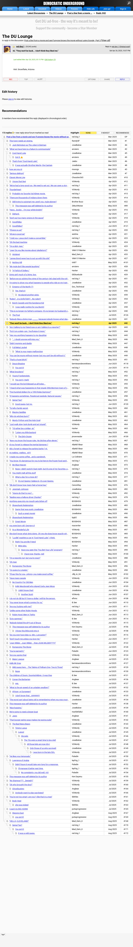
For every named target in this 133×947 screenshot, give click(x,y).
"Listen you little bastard (25, 432)
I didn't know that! (25, 590)
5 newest (105, 133)
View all (106, 40)
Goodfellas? (17, 226)
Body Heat (16, 801)
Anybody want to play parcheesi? (29, 793)
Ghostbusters (18, 789)
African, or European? (21, 691)
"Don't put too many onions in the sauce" (26, 218)
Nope (17, 671)
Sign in (123, 9)
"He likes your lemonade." (20, 756)
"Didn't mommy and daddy (20, 343)
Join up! (106, 9)
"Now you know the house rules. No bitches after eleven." (33, 440)
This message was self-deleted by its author (34, 206)
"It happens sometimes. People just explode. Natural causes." (35, 396)
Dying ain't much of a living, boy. (23, 274)
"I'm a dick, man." (16, 246)
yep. (17, 683)
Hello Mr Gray (15, 663)
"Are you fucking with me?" (20, 606)
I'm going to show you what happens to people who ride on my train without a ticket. (45, 283)
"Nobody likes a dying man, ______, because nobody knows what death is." (40, 319)
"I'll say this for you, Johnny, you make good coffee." (31, 574)
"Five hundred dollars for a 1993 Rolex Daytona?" (30, 392)
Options (92, 79)
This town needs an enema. (21, 141)
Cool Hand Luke (19, 153)
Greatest (42, 9)
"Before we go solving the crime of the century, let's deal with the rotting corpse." (43, 279)
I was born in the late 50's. (44, 752)
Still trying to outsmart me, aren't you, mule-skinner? (34, 202)
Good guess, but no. (24, 404)
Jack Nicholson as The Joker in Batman (29, 145)
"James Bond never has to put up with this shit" (29, 258)
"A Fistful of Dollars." (20, 270)
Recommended (122, 133)
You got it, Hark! (22, 380)
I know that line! (19, 181)
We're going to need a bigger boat (23, 712)
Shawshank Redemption (22, 505)
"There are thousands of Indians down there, (28, 198)
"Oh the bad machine (18, 242)
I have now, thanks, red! (34, 554)
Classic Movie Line (17, 177)
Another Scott (27, 594)
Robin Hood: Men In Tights (23, 615)
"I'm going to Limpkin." (18, 570)
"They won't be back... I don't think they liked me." (30, 323)
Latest (26, 9)
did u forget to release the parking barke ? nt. (28, 449)
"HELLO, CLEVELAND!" (19, 821)
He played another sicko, (28, 295)
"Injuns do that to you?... (22, 493)
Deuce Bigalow (18, 364)
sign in (11, 99)
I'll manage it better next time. (30, 768)
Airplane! (16, 254)
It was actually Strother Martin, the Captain (33, 165)
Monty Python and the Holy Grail (26, 420)
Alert (40, 79)
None (88, 133)
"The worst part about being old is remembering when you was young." (39, 700)
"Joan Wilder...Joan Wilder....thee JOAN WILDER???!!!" (32, 643)
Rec (10, 79)
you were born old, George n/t (22, 525)
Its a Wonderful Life (20, 529)
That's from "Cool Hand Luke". (25, 161)
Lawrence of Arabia (20, 760)
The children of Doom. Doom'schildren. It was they (30, 675)
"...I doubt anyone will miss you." (26, 339)
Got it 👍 (19, 157)
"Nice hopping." (15, 708)
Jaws (14, 716)
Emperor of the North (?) (22, 287)
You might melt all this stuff (24, 473)
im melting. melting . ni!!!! (20, 453)
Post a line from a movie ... (79, 13)
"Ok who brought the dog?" (20, 785)
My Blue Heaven (19, 465)
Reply (122, 79)
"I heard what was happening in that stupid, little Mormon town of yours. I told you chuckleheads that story (55, 388)
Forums (74, 9)
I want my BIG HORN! (18, 809)
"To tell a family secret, (18, 408)
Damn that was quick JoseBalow (29, 509)
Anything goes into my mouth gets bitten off (28, 501)
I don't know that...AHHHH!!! (27, 695)
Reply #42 (101, 13)
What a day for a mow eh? (26, 477)
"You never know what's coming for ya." (26, 602)
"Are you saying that (18, 655)
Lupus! (21, 732)
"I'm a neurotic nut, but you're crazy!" (24, 558)
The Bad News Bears (21, 724)
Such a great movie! (26, 513)
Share (107, 79)
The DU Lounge (56, 13)
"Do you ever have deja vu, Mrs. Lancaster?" (28, 635)
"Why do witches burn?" (19, 416)
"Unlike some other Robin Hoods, (23, 610)
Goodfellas (17, 222)
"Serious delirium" (16, 173)
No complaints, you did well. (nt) (35, 772)
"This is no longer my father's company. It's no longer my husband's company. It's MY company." (50, 311)
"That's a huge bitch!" (18, 359)
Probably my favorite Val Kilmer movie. (28, 193)
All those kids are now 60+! (38, 744)
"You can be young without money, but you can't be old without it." (37, 355)
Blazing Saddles (19, 412)
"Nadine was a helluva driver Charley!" (25, 497)
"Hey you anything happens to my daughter (28, 335)
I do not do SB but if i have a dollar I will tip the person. (32, 598)
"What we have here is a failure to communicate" (30, 149)
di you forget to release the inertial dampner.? (28, 444)
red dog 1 (20, 46)
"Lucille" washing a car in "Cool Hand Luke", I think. (33, 538)
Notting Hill (17, 262)
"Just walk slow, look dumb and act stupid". (27, 424)
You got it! (19, 368)
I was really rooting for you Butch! (29, 307)
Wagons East (18, 813)
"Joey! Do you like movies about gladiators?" (28, 250)
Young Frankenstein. (21, 376)
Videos (58, 9)
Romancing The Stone (21, 566)
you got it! (19, 817)
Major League (18, 659)
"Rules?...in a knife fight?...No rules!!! (25, 299)
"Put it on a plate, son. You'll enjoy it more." (27, 331)
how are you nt (15, 169)
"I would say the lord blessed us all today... (27, 384)
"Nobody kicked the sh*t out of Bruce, (25, 623)
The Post (16, 315)
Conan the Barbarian (21, 679)
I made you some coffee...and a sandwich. (27, 457)
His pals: (24, 736)
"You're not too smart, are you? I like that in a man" (30, 797)
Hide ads (91, 9)
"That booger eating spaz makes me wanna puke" (30, 720)
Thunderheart (15, 189)
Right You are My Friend (25, 542)
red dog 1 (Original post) (121, 47)
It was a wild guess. (26, 833)
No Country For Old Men (22, 582)
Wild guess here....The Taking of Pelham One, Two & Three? (37, 667)
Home (10, 9)
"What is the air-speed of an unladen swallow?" (29, 687)
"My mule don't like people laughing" (24, 266)
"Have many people (17, 578)
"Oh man (13, 562)
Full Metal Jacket (19, 347)
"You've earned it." (16, 651)
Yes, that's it (20, 291)
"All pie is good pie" (17, 234)
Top (26, 79)
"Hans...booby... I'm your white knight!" (26, 210)
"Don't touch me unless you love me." (24, 639)
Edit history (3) (50, 60)
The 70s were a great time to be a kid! (40, 740)
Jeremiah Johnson (20, 489)
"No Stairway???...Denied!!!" (21, 780)
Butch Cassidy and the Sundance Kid (28, 303)
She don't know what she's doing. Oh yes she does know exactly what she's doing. (44, 534)
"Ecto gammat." (16, 619)
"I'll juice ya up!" (15, 230)
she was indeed (21, 805)
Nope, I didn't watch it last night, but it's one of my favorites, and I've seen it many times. (52, 469)
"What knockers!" (16, 372)
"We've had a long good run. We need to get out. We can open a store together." (43, 185)
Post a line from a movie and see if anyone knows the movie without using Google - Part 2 (62, 40)
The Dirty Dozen (25, 436)
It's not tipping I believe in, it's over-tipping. (36, 481)
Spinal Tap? (17, 400)
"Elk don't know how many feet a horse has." (28, 485)
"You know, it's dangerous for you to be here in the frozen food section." (39, 461)
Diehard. (16, 214)
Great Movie (20, 521)
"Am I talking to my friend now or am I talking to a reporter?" (34, 327)
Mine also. (22, 546)
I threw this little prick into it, (27, 631)
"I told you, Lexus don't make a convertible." (27, 238)
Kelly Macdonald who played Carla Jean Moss (35, 586)
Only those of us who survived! (43, 748)
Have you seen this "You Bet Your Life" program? (42, 550)
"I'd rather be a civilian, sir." (23, 428)
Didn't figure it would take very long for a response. (36, 764)
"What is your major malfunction (29, 351)
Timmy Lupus (21, 728)
